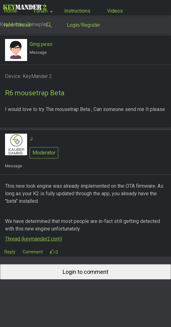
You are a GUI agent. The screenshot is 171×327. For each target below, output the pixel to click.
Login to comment (85, 272)
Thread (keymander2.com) (33, 239)
